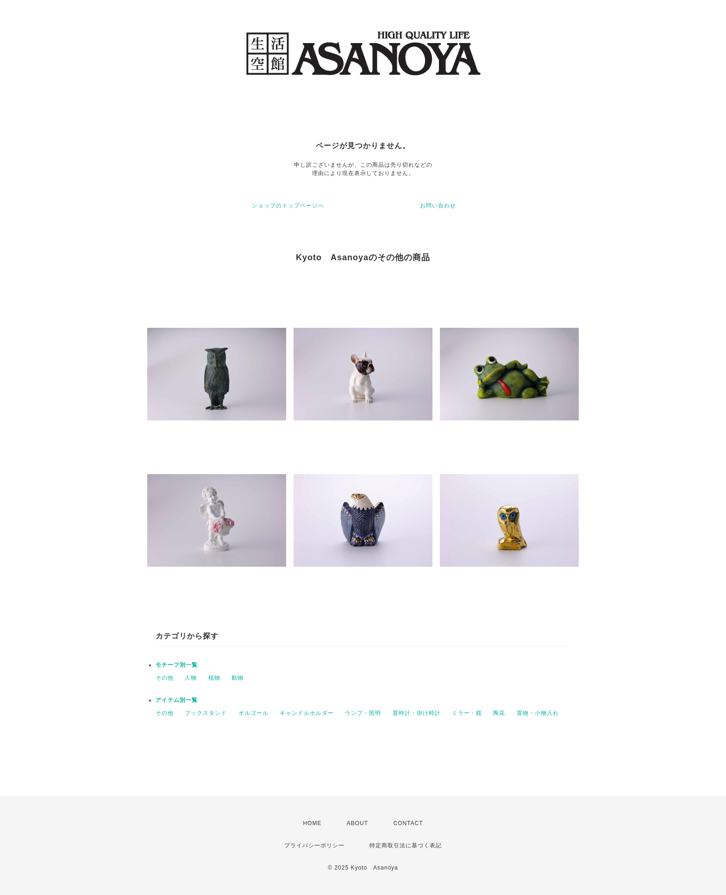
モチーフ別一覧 (177, 665)
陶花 (499, 713)
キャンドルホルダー (307, 713)
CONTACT (408, 823)
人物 (191, 678)
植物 (214, 678)
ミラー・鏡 (467, 713)
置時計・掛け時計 (417, 713)
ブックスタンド (206, 713)
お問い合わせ (438, 205)
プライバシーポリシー (314, 845)
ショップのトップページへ (288, 205)
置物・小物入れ (538, 713)
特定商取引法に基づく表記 (405, 845)
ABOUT (357, 823)
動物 (238, 678)
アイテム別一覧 (177, 700)
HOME (312, 823)
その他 (165, 678)
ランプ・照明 (363, 713)
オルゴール (253, 713)
